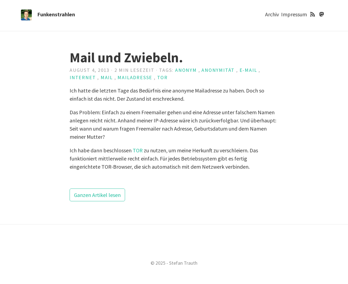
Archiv (272, 14)
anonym (186, 70)
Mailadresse (134, 77)
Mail (107, 77)
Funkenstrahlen (56, 14)
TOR (162, 77)
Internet (83, 77)
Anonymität (218, 70)
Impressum (294, 14)
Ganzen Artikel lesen (97, 195)
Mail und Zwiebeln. (126, 57)
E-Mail (248, 70)
